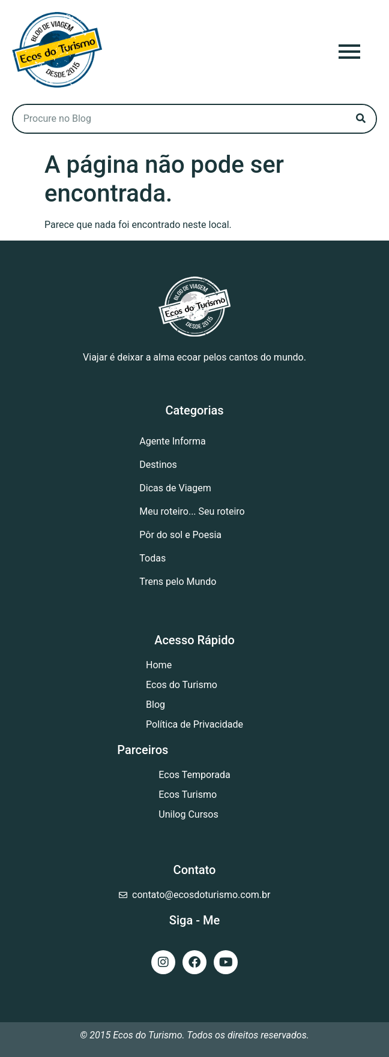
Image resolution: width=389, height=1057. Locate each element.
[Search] (361, 119)
